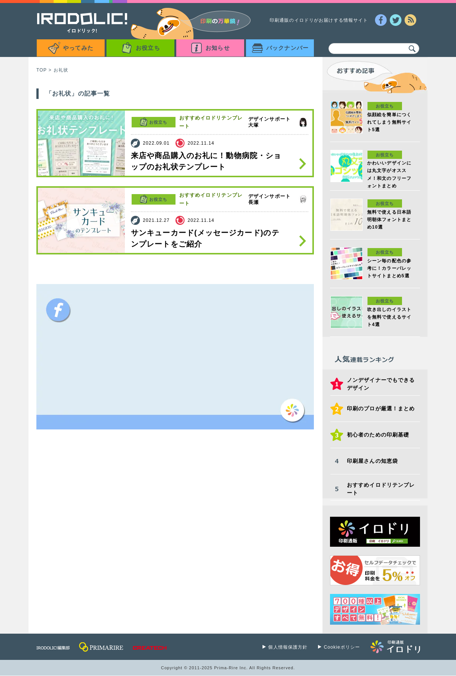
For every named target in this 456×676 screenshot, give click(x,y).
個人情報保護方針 (288, 647)
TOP (41, 70)
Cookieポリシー (342, 647)
